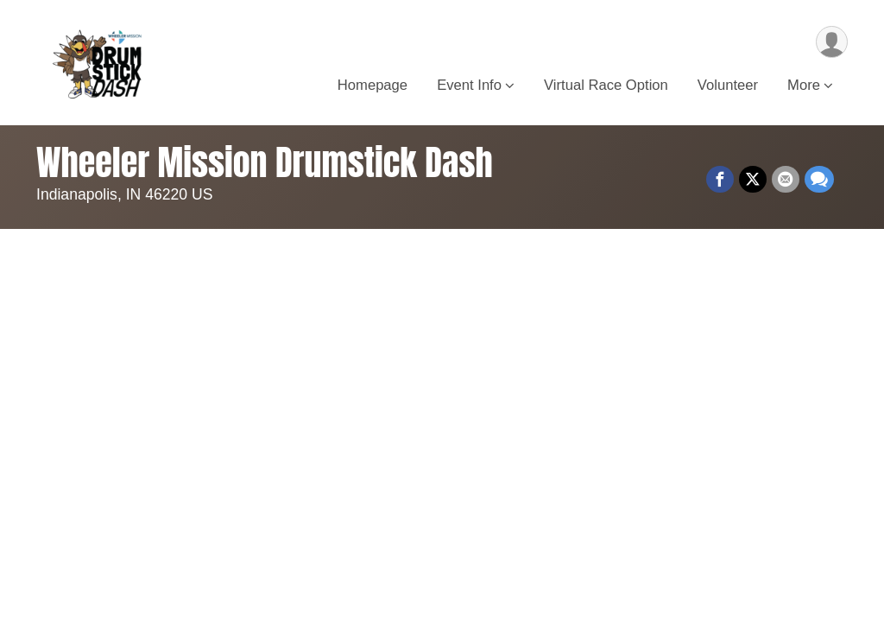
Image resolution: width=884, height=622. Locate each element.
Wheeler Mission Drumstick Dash (264, 162)
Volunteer (728, 85)
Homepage (372, 85)
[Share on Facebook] (720, 180)
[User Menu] (832, 42)
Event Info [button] (469, 85)
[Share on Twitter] (753, 180)
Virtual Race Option (606, 85)
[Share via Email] (785, 180)
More (803, 85)
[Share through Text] (819, 180)
